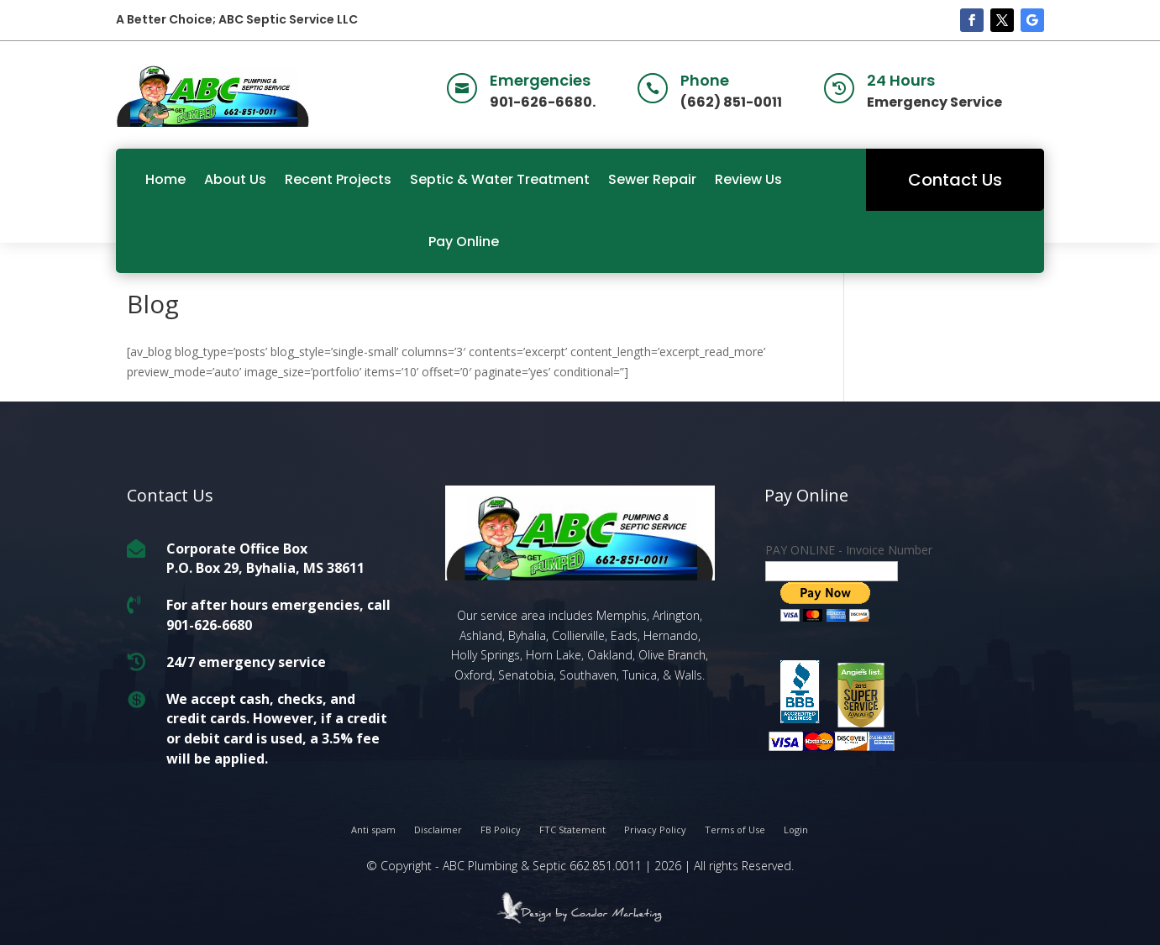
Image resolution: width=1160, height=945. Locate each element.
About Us (235, 179)
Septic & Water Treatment (500, 179)
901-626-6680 (209, 625)
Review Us (748, 179)
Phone (704, 80)
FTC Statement (572, 830)
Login (796, 830)
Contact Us (955, 180)
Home (165, 179)
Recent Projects (338, 179)
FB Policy (500, 830)
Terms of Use (735, 830)
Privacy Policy (655, 830)
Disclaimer (438, 830)
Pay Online (463, 241)
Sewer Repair (652, 179)
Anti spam (373, 830)
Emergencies (540, 80)
